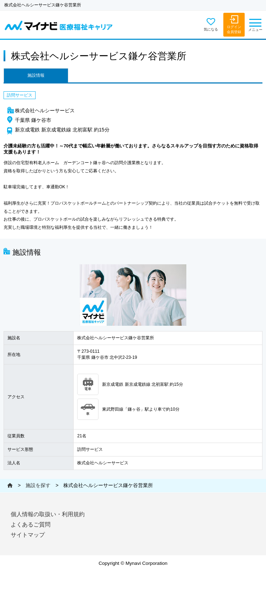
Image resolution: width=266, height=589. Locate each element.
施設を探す (38, 485)
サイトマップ (28, 535)
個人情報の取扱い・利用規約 (48, 514)
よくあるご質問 (30, 525)
